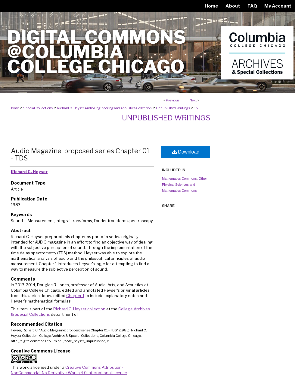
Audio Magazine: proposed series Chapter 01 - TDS (80, 154)
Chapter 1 (75, 295)
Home (14, 108)
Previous (172, 100)
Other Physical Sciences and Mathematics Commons (184, 184)
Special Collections (38, 108)
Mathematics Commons (179, 178)
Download (186, 151)
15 (196, 108)
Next (193, 100)
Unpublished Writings (173, 108)
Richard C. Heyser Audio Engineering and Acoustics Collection (104, 108)
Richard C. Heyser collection (79, 308)
